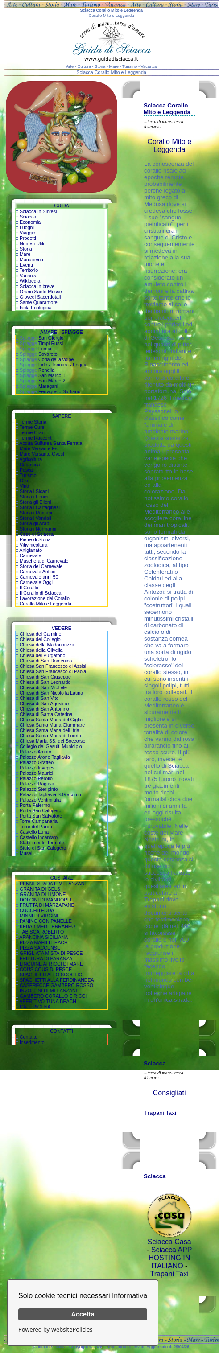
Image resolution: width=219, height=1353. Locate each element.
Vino (24, 486)
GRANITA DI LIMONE (43, 894)
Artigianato (30, 550)
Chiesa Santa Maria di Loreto (50, 735)
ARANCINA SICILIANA (43, 937)
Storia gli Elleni (35, 502)
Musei (26, 853)
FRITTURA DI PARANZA (46, 958)
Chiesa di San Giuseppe (45, 676)
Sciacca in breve (37, 286)
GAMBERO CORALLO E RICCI (53, 996)
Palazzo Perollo (36, 778)
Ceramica (30, 464)
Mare (25, 254)
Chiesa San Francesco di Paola (53, 671)
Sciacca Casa (169, 1242)
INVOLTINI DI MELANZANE (49, 990)
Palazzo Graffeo (37, 762)
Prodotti (28, 238)
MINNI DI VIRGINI (39, 915)
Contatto (28, 1037)
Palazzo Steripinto (39, 789)
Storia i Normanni (38, 528)
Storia (26, 248)
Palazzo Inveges (37, 767)
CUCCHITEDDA (37, 910)
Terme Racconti (36, 437)
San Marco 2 (51, 380)
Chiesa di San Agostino (44, 703)
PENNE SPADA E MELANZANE (54, 883)
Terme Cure (32, 427)
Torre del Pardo (36, 826)
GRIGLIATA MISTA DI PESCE (51, 953)
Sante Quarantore (39, 302)
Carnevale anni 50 (39, 577)
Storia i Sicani (34, 491)
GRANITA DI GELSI (41, 889)
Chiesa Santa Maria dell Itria (49, 730)
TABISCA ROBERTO (42, 931)
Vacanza (29, 275)
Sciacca (28, 216)
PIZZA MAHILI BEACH (44, 942)
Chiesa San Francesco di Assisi (53, 666)
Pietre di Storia (35, 539)
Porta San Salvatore (41, 815)
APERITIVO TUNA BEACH (47, 1001)
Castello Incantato (39, 837)
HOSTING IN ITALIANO (169, 1262)
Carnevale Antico (38, 571)
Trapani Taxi (160, 1113)
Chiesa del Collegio (40, 639)
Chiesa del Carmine (41, 634)
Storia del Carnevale (41, 566)
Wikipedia (30, 281)
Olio (24, 480)
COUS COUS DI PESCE (46, 969)
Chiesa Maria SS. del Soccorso (52, 741)
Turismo (28, 475)
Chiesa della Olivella (41, 650)
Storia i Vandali (35, 518)
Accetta (83, 1314)
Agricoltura (30, 459)
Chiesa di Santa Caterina (46, 714)
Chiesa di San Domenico (46, 660)
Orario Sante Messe (41, 291)
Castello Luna (34, 832)
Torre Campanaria (39, 821)
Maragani (48, 386)
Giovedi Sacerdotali (40, 297)
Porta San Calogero (41, 810)
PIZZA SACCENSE (40, 947)
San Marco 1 (51, 375)
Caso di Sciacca (37, 534)
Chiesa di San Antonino (44, 708)
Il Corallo (29, 587)
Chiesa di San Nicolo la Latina (51, 692)
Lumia (44, 348)
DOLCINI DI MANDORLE (46, 899)
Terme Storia (33, 421)
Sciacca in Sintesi (38, 211)
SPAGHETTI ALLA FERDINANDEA (57, 980)
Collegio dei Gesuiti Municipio (51, 746)
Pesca (26, 470)
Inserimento (32, 1042)
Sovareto (48, 354)
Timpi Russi (50, 343)
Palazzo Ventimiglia (40, 799)
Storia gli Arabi (35, 523)
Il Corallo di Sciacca (41, 593)
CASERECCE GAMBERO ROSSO (56, 985)
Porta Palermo (35, 805)
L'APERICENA (35, 1006)
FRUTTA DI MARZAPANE (47, 905)
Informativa (129, 1296)
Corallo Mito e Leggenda (45, 603)
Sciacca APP (171, 1250)
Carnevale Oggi (36, 582)
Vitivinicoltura (34, 544)
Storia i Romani (36, 512)
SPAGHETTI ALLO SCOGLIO (51, 974)
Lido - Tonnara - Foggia (62, 364)
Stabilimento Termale (42, 842)
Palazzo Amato (35, 751)
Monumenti (31, 259)
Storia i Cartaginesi (40, 507)
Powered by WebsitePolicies (55, 1329)
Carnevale (30, 555)
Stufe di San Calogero (43, 848)
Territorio (29, 270)
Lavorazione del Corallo (45, 598)
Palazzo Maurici (36, 773)
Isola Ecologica (36, 307)
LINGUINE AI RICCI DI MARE (51, 963)
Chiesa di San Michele (43, 687)
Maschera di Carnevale (44, 560)
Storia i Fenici (34, 496)
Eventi (26, 264)
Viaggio (27, 232)
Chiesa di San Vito (39, 698)
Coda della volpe (56, 359)
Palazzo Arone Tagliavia (45, 757)
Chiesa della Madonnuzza (47, 644)
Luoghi (27, 227)
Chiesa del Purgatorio (42, 655)
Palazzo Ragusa (37, 783)
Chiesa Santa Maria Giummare (52, 725)
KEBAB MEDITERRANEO (47, 926)
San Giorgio (50, 338)
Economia (30, 222)
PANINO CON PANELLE (46, 921)
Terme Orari (32, 432)
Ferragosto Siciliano (59, 391)
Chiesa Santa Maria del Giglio (51, 719)
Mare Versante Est (39, 448)
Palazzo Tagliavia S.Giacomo (50, 794)
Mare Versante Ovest (42, 453)
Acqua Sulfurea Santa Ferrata (50, 443)
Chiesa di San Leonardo (45, 682)
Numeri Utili (32, 243)
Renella (46, 370)
